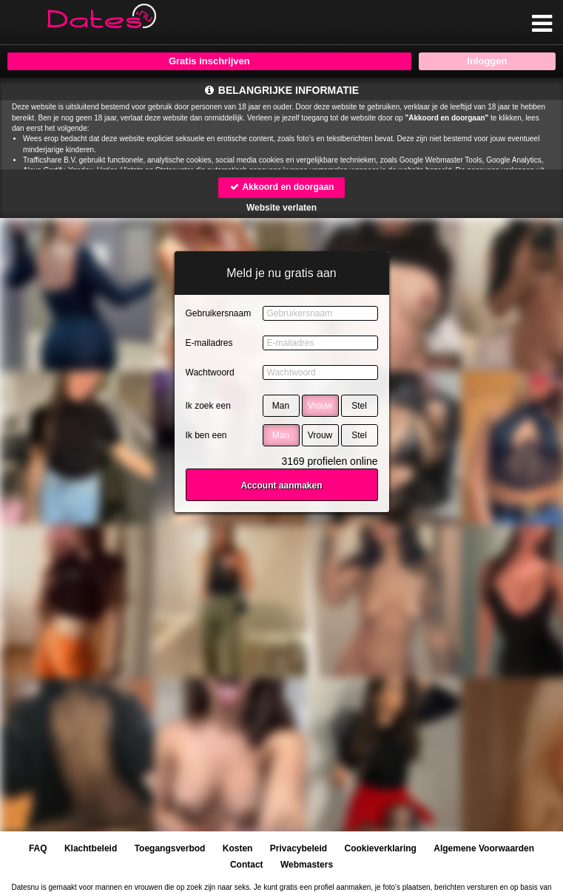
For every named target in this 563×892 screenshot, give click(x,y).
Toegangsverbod (170, 848)
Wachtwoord (210, 372)
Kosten (238, 848)
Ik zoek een (208, 406)
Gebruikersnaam (219, 313)
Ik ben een (206, 435)
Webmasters (306, 864)
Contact (246, 864)
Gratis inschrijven (209, 61)
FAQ (38, 848)
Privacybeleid (298, 848)
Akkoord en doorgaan (281, 187)
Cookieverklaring (381, 848)
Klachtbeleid (90, 848)
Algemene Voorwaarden (484, 848)
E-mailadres (209, 343)
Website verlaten (281, 207)
